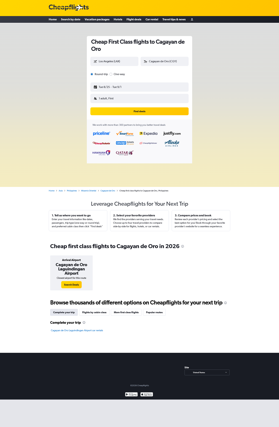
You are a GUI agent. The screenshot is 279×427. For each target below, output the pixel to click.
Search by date (70, 19)
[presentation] (182, 242)
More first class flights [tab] (126, 308)
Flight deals (134, 19)
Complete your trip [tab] (64, 308)
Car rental (152, 19)
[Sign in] (192, 20)
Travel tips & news (174, 19)
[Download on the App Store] (147, 390)
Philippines (72, 186)
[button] (113, 85)
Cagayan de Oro (108, 186)
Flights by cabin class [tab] (94, 308)
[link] (71, 280)
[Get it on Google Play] (131, 390)
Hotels (118, 19)
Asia (61, 186)
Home (53, 19)
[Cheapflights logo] (69, 7)
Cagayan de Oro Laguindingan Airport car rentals (77, 326)
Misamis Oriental (88, 186)
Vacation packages (97, 19)
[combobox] (117, 60)
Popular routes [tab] (154, 308)
